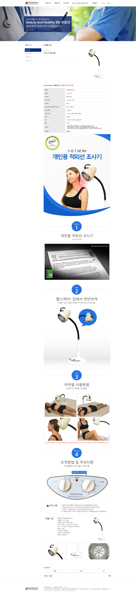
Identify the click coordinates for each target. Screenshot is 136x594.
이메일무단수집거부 (58, 587)
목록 (110, 575)
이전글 (45, 575)
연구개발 (66, 3)
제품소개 (57, 3)
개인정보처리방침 (48, 587)
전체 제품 (28, 50)
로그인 (65, 587)
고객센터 (94, 3)
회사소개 (48, 3)
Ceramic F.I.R (29, 60)
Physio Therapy (29, 53)
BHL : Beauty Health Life (80, 3)
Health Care (28, 56)
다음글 (50, 575)
